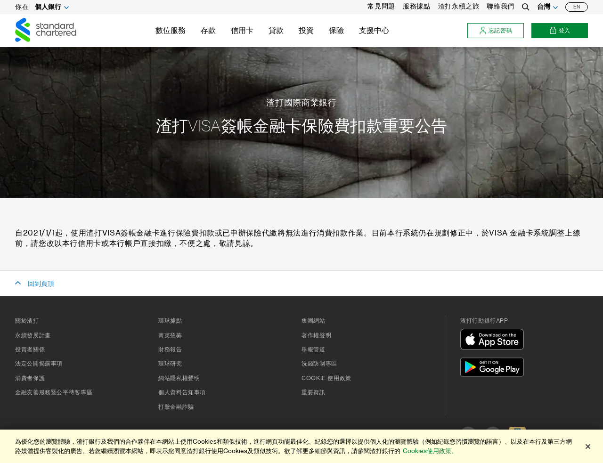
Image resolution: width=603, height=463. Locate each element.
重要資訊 (314, 392)
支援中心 (374, 30)
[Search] (526, 7)
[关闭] (588, 446)
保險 (336, 30)
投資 (306, 30)
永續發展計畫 (33, 335)
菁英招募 (170, 335)
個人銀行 (48, 7)
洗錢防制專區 (319, 363)
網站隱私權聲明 (179, 378)
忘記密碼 (496, 31)
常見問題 (381, 6)
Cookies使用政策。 (430, 451)
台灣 (543, 7)
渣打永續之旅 (459, 6)
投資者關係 (30, 349)
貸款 (276, 30)
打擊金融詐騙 (176, 407)
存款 (208, 30)
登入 (559, 31)
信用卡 (242, 30)
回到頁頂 (41, 284)
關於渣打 (27, 321)
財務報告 (170, 349)
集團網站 (314, 321)
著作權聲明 (316, 335)
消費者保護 (30, 378)
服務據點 (417, 6)
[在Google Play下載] (494, 369)
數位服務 (170, 30)
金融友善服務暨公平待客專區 (53, 392)
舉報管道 (314, 349)
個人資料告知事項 (182, 392)
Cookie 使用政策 (326, 378)
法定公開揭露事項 (39, 363)
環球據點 (170, 321)
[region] (301, 446)
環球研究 (170, 363)
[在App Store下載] (494, 341)
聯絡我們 (500, 6)
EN (576, 7)
